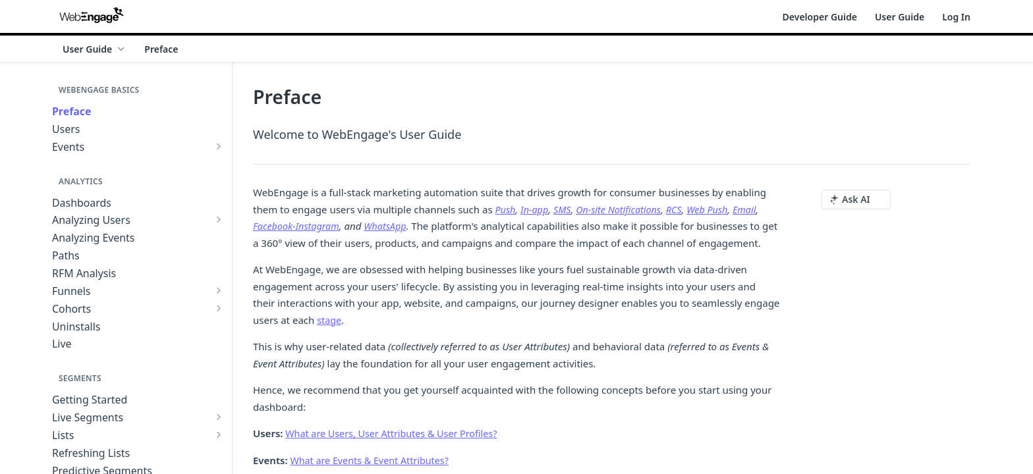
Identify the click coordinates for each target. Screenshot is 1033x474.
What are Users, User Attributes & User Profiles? (396, 433)
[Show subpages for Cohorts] (218, 308)
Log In (956, 17)
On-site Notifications (623, 209)
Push (505, 209)
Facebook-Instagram (298, 225)
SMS (565, 209)
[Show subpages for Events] (218, 146)
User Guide (899, 17)
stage (330, 320)
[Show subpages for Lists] (218, 434)
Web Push (716, 209)
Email (754, 209)
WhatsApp (390, 225)
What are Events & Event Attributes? (373, 460)
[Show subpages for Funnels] (218, 290)
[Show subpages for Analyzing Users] (218, 219)
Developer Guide (820, 17)
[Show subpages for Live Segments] (218, 416)
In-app (536, 209)
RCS (681, 209)
